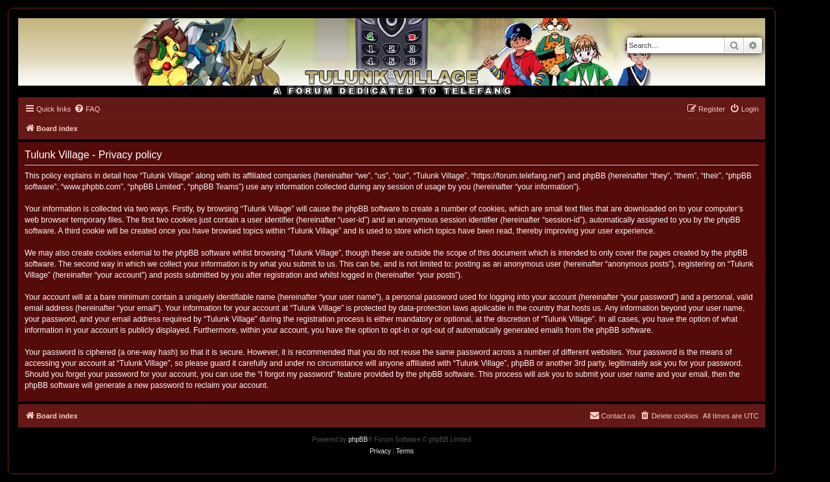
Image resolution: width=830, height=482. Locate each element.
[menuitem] (87, 109)
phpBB (358, 439)
